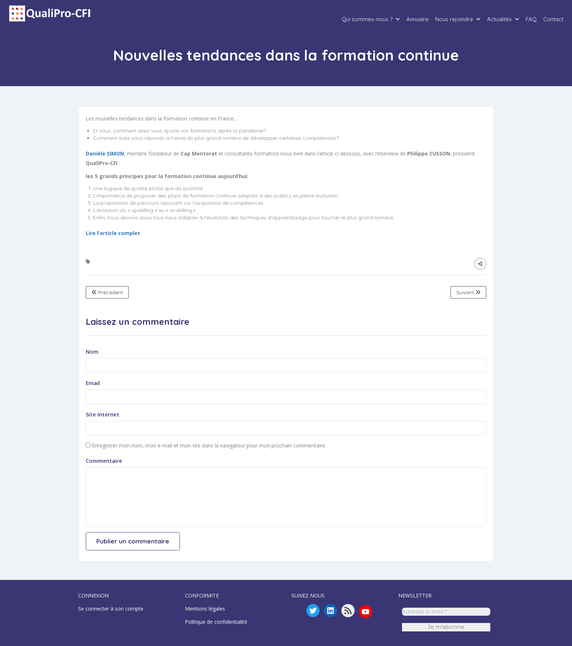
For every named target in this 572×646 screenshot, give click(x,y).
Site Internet (102, 414)
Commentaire (104, 460)
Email (93, 383)
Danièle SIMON (105, 153)
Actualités (499, 19)
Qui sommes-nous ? (367, 19)
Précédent (107, 292)
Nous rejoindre (454, 19)
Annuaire (417, 19)
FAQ (531, 19)
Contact (553, 19)
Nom (92, 351)
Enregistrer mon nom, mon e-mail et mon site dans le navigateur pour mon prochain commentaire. (209, 445)
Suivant (468, 292)
